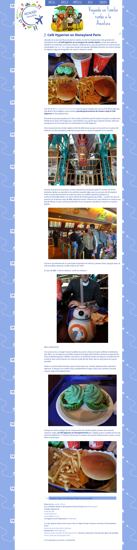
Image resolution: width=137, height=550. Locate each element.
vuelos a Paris (59, 504)
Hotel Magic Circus (51, 516)
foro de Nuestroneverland (65, 109)
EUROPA (103, 2)
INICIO (51, 2)
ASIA (90, 2)
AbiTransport (92, 506)
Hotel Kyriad (49, 511)
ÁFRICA (64, 2)
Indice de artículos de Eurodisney (57, 528)
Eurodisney (71, 518)
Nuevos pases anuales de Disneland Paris (61, 533)
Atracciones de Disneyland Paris (57, 535)
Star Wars (62, 47)
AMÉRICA (77, 2)
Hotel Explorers (50, 514)
